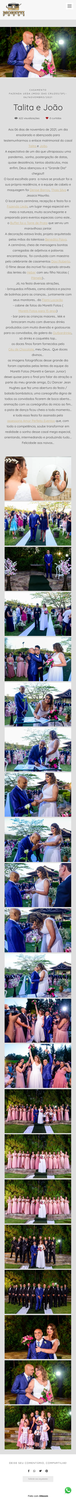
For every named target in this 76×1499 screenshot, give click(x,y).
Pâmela (36, 278)
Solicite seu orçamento (38, 1479)
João (43, 146)
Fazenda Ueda (17, 206)
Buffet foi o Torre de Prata (28, 223)
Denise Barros (40, 190)
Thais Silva (58, 190)
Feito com (38, 1496)
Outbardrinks (62, 333)
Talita (32, 146)
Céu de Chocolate (21, 349)
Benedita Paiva (55, 239)
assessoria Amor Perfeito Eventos (31, 420)
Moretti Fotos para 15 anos (37, 311)
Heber (31, 272)
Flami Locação (52, 300)
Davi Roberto (60, 261)
